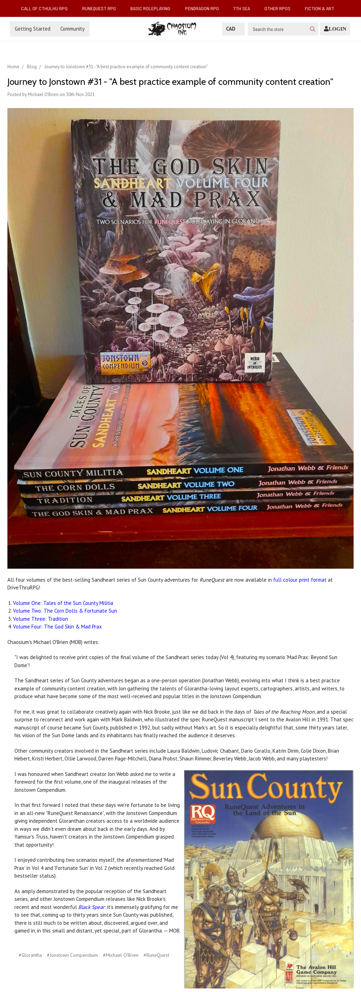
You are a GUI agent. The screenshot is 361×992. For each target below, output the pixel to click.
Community (72, 28)
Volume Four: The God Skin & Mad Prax (57, 626)
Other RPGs (280, 8)
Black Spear (91, 907)
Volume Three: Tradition (40, 618)
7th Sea (244, 8)
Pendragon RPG (205, 8)
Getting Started (32, 28)
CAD (233, 28)
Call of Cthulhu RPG (47, 8)
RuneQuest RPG (102, 8)
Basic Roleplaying (153, 8)
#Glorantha (30, 955)
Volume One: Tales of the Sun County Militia (63, 603)
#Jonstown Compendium (72, 955)
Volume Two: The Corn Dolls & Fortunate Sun (65, 610)
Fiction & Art (322, 8)
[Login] (335, 29)
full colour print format (299, 579)
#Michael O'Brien (121, 955)
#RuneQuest (156, 955)
